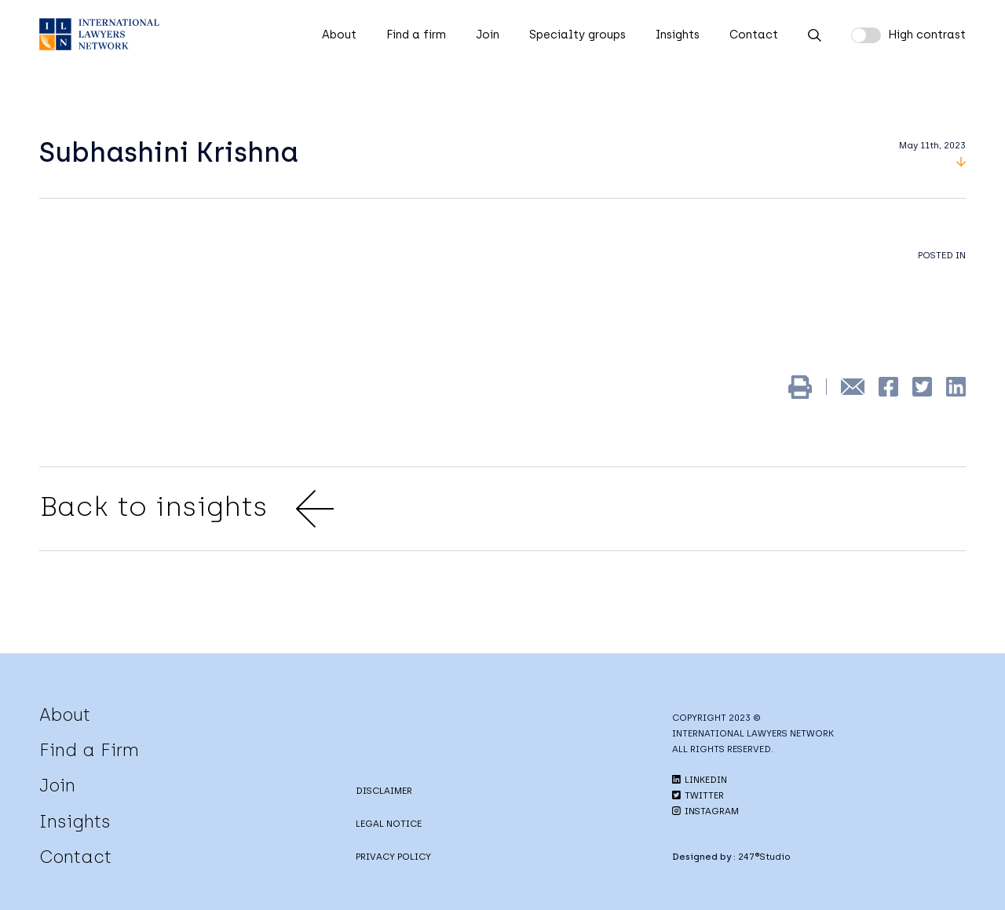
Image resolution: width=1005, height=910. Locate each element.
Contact (753, 34)
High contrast (927, 34)
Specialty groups (577, 34)
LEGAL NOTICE (389, 823)
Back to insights (186, 509)
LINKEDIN (699, 779)
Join (487, 34)
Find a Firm (89, 750)
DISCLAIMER (384, 790)
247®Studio (764, 856)
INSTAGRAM (705, 811)
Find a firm (416, 34)
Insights (678, 34)
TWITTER (698, 795)
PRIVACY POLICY (393, 856)
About (339, 34)
